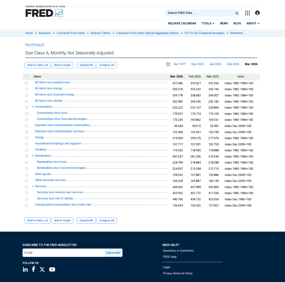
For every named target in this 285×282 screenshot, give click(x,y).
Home (29, 33)
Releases (45, 33)
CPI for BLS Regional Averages (204, 33)
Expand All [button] (86, 65)
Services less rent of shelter (55, 198)
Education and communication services (59, 131)
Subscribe (113, 253)
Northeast (236, 33)
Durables (41, 149)
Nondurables (43, 155)
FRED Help (170, 257)
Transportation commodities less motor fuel (63, 204)
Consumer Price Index (71, 33)
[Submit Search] (237, 13)
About (253, 23)
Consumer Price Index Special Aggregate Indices (147, 33)
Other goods (43, 174)
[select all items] (26, 76)
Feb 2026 (233, 64)
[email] (63, 253)
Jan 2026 (215, 64)
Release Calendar (182, 23)
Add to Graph (62, 220)
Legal (166, 267)
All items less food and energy (54, 94)
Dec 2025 (197, 64)
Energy (39, 137)
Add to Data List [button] (37, 65)
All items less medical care (52, 82)
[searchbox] (200, 13)
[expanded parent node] (32, 107)
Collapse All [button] (106, 65)
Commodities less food (52, 113)
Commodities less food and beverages (62, 119)
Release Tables (101, 33)
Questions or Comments (178, 250)
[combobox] (199, 13)
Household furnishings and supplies (58, 143)
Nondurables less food (51, 162)
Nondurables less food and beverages (61, 168)
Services (40, 186)
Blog (237, 23)
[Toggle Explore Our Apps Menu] (247, 13)
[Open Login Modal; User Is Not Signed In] (257, 13)
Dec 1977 (179, 64)
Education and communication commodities (62, 125)
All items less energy (48, 88)
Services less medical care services (60, 192)
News (224, 23)
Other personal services (50, 180)
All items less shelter (48, 100)
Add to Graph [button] (62, 65)
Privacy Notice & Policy (178, 273)
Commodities (43, 106)
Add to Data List (37, 220)
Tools (208, 23)
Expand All (86, 220)
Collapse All (106, 220)
